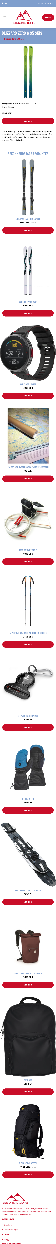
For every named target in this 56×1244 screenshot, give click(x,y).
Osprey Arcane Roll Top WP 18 (28, 973)
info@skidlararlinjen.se (45, 3)
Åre (5, 3)
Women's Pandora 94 (28, 301)
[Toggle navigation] (5, 17)
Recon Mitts (28, 798)
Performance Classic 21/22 (28, 890)
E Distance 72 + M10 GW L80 (28, 218)
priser (48, 17)
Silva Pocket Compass (28, 715)
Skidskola (8, 1225)
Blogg (6, 1239)
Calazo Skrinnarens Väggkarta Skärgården (28, 467)
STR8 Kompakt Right (28, 550)
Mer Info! (28, 121)
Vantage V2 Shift (28, 384)
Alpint (15, 103)
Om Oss (7, 1234)
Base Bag (28, 1080)
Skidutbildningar (11, 1229)
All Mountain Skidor (27, 103)
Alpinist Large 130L (28, 1163)
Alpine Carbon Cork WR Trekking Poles (28, 633)
